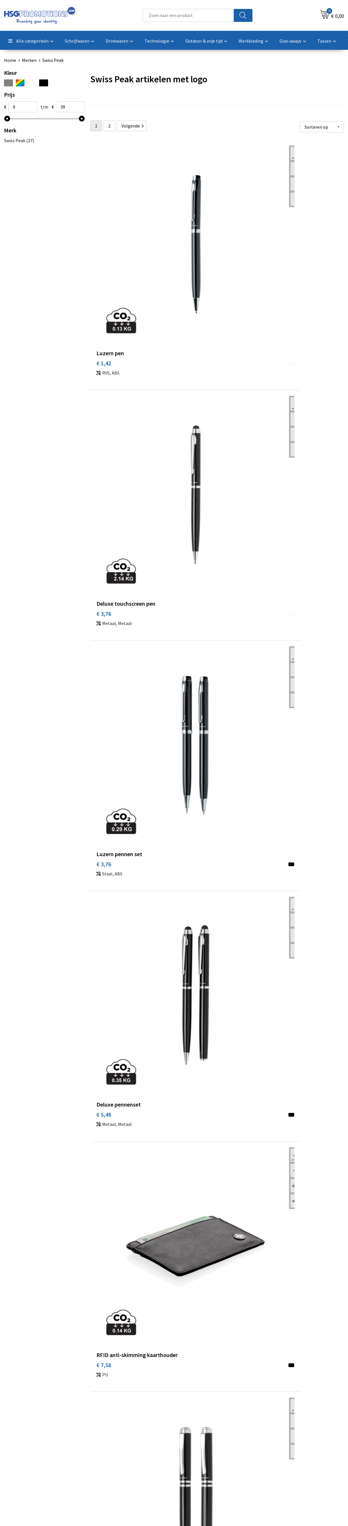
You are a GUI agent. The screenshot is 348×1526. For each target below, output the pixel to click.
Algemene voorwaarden (288, 1430)
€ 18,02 (105, 630)
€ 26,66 (274, 1024)
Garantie (189, 1447)
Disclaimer (275, 1456)
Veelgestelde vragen (117, 1439)
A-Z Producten (111, 1447)
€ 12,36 (274, 358)
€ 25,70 (190, 1016)
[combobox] (188, 15)
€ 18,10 (190, 761)
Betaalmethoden (198, 1439)
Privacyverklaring (282, 1447)
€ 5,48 (103, 358)
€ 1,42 (103, 236)
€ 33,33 (105, 1147)
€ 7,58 (188, 367)
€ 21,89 (274, 761)
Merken (29, 60)
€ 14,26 (190, 498)
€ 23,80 (105, 893)
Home (10, 60)
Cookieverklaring (282, 1439)
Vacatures (190, 1456)
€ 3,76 (188, 236)
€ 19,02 (190, 621)
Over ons (105, 1430)
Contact (189, 1430)
